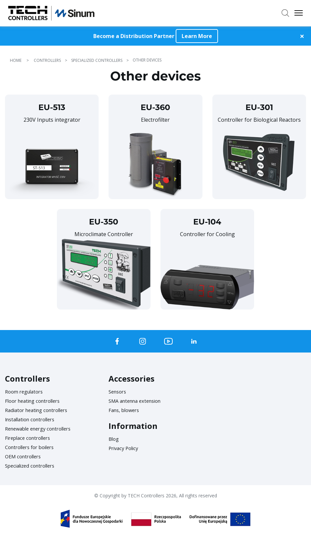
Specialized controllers (33, 465)
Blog (114, 438)
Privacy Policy (125, 448)
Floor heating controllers (36, 400)
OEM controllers (25, 456)
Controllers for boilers (33, 447)
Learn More (197, 36)
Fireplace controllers (30, 437)
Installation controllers (33, 419)
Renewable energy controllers (42, 428)
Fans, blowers (126, 410)
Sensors (119, 391)
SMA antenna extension (138, 400)
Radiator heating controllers (40, 410)
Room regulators (26, 391)
